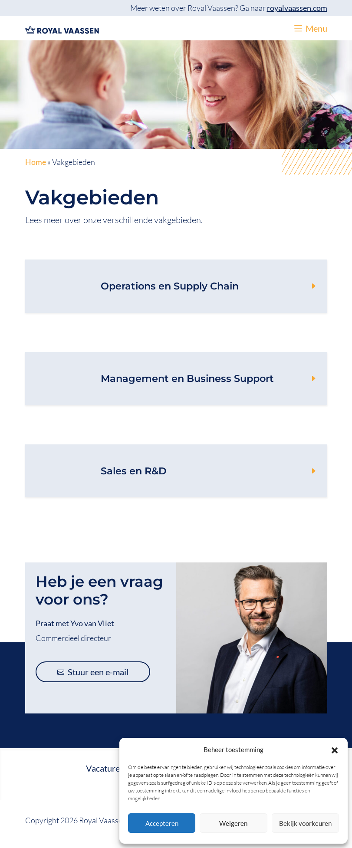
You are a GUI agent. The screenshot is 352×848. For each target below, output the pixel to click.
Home (35, 162)
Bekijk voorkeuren (305, 823)
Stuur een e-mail (92, 672)
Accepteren (161, 823)
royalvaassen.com (297, 8)
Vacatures (105, 768)
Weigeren (233, 823)
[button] (334, 749)
